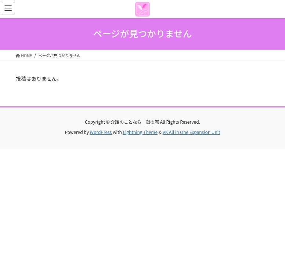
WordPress (101, 132)
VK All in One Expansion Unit (191, 132)
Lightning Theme (140, 132)
